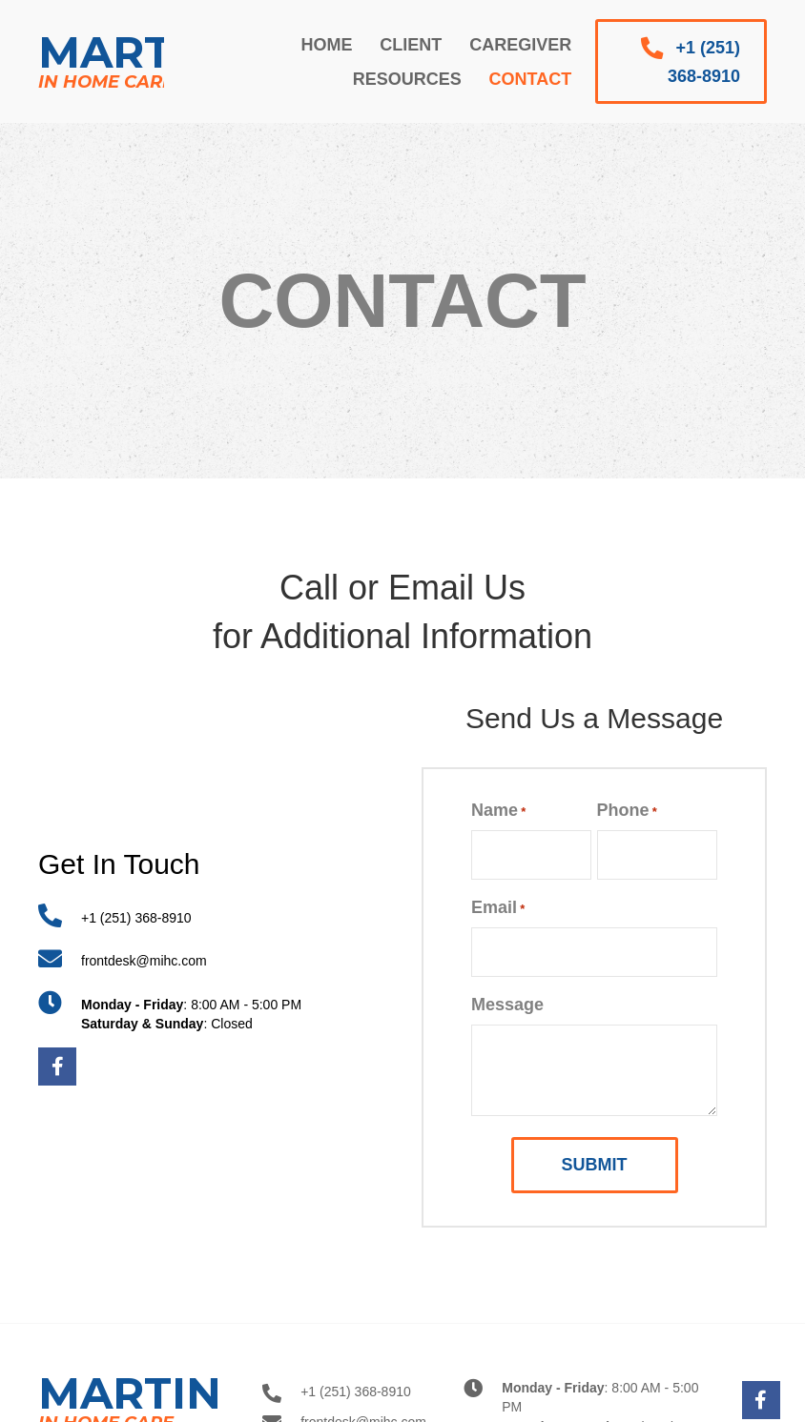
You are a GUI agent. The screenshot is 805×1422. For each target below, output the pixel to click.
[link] (326, 45)
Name (498, 811)
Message (507, 1004)
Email (498, 908)
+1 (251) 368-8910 (136, 917)
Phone (627, 811)
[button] (681, 61)
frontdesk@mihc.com (144, 960)
